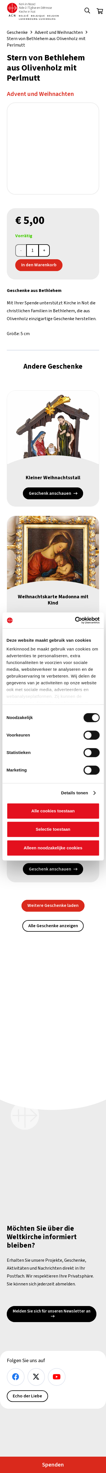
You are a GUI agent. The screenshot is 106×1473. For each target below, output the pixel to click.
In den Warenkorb (39, 265)
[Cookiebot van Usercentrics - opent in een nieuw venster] (75, 620)
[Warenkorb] (100, 11)
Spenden (53, 1465)
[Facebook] (16, 1377)
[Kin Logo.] (33, 11)
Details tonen (74, 792)
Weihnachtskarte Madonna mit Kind (53, 599)
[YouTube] (57, 1377)
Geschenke (17, 32)
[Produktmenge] (32, 250)
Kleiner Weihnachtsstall (53, 477)
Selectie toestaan (53, 829)
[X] (36, 1377)
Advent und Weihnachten (59, 32)
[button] (87, 11)
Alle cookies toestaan (53, 810)
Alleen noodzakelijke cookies (53, 847)
